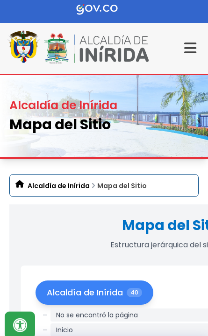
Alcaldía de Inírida (59, 185)
